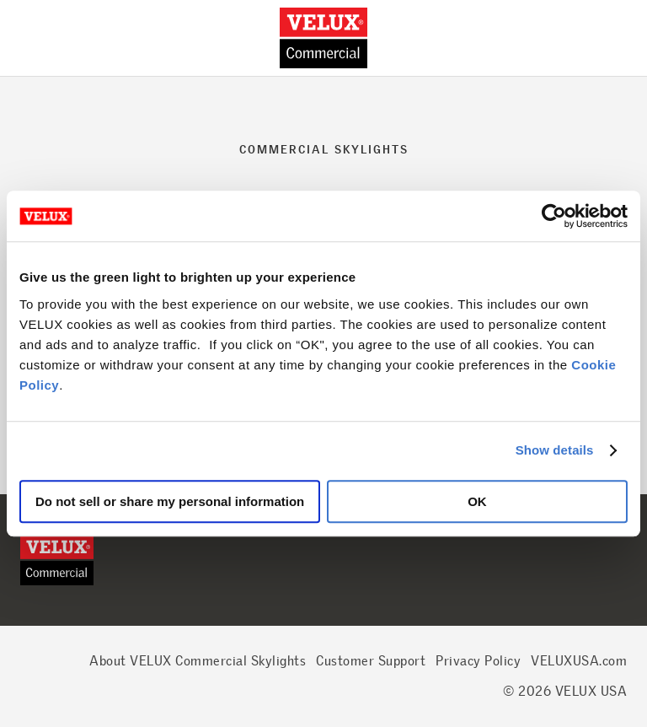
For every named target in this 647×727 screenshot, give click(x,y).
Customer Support (370, 661)
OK (477, 501)
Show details (555, 450)
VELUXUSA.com (579, 661)
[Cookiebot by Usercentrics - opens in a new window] (554, 216)
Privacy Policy (478, 661)
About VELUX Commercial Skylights (197, 661)
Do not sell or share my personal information (169, 501)
